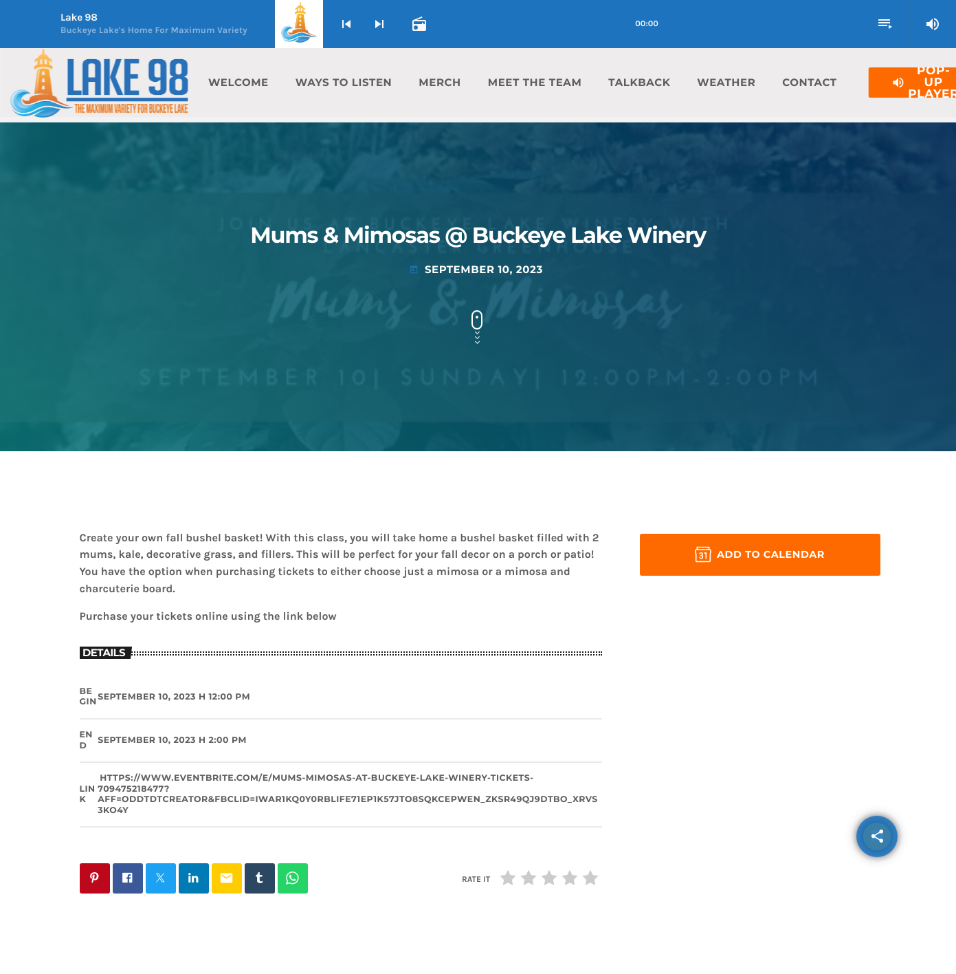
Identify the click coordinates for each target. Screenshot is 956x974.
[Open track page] (418, 24)
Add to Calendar (760, 554)
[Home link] (99, 82)
